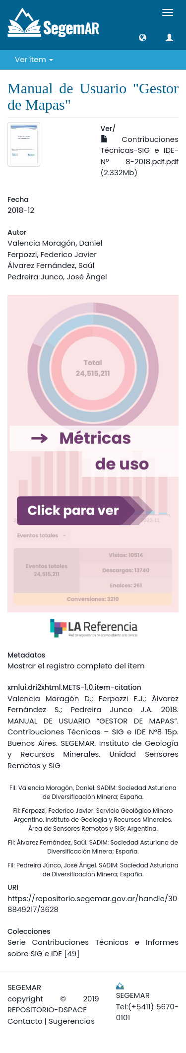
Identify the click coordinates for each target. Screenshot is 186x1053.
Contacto (25, 1021)
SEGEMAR (24, 987)
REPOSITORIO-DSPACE (47, 1009)
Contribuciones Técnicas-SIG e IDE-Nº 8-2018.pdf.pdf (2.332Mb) (140, 156)
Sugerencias (72, 1021)
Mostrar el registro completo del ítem (76, 665)
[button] (142, 37)
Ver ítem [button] (34, 59)
